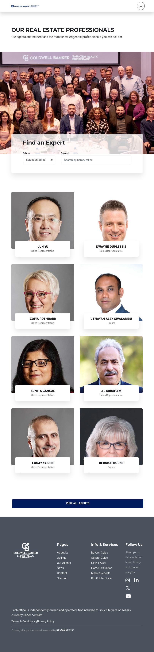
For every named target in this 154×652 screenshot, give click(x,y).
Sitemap (62, 578)
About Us (62, 552)
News (60, 568)
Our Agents (64, 563)
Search (65, 153)
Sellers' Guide (99, 557)
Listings (61, 557)
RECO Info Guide (101, 578)
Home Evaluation (101, 568)
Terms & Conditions (23, 621)
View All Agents (78, 503)
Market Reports (100, 573)
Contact (62, 573)
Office (26, 153)
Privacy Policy (45, 621)
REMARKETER (65, 630)
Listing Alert (98, 563)
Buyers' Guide (99, 552)
